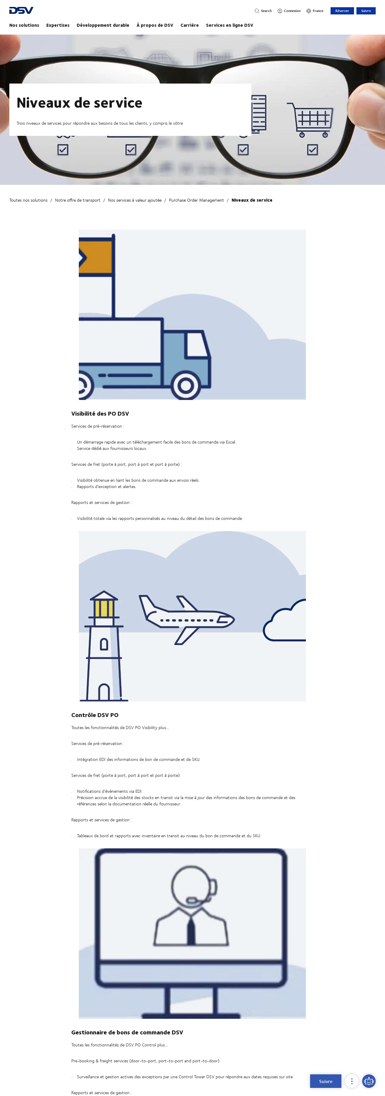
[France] (314, 10)
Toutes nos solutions (28, 200)
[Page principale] (192, 25)
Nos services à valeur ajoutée (135, 200)
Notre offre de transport (77, 200)
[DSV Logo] (44, 11)
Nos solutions (24, 25)
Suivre (366, 10)
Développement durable (103, 25)
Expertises (57, 25)
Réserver (342, 10)
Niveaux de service (252, 199)
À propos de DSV (155, 25)
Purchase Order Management (196, 200)
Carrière (189, 25)
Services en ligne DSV (229, 25)
